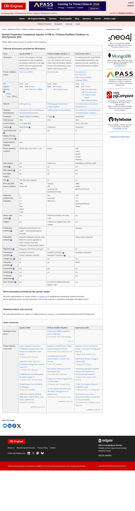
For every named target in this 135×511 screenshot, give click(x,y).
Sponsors (87, 18)
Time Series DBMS (26, 72)
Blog (77, 18)
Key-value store (80, 75)
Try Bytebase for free (120, 128)
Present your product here (120, 137)
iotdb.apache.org (25, 104)
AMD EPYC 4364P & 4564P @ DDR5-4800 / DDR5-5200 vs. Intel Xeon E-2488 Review (31, 397)
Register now (120, 85)
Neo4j (78, 24)
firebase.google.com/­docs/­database (59, 110)
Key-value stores (91, 92)
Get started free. (120, 66)
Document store (52, 72)
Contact (53, 448)
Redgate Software (126, 13)
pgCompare (112, 101)
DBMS (4, 29)
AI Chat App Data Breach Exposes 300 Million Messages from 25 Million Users (59, 391)
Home (22, 18)
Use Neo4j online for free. (120, 47)
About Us (11, 448)
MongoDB (58, 24)
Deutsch (130, 5)
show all (70, 341)
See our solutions (105, 455)
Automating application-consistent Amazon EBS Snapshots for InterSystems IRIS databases (87, 371)
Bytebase (68, 24)
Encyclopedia (66, 18)
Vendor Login (110, 18)
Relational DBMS (81, 80)
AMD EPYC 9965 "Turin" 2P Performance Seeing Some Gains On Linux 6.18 (31, 364)
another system (18, 42)
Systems (52, 18)
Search (97, 18)
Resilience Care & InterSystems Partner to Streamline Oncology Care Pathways (88, 348)
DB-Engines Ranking (36, 18)
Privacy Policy (42, 448)
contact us (43, 297)
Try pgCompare (120, 110)
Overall (31, 86)
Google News (41, 407)
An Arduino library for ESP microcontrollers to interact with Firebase (58, 358)
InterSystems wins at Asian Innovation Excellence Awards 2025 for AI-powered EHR (87, 397)
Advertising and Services (26, 448)
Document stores (62, 89)
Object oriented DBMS (83, 77)
